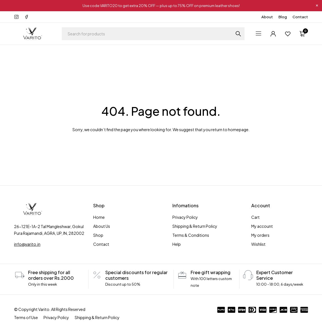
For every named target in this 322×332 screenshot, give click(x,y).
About (267, 17)
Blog (282, 17)
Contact (300, 17)
